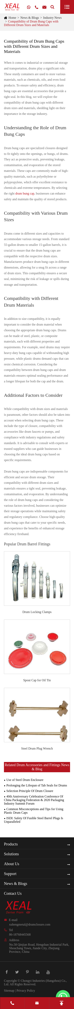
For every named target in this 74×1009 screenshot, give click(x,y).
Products (11, 844)
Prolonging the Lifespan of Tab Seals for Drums (36, 785)
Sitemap (9, 990)
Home (12, 17)
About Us (11, 864)
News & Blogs (29, 17)
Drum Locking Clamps (37, 612)
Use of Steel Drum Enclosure (24, 780)
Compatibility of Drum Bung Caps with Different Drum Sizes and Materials (31, 23)
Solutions (11, 854)
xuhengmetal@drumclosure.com (29, 924)
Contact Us (13, 893)
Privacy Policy (26, 990)
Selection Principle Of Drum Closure (29, 791)
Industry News (52, 17)
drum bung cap (24, 193)
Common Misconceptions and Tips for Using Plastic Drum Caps (33, 810)
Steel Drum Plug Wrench (37, 748)
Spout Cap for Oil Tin (37, 680)
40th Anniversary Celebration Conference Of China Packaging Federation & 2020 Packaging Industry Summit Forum (34, 800)
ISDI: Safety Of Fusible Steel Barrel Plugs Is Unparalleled (33, 819)
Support (10, 873)
